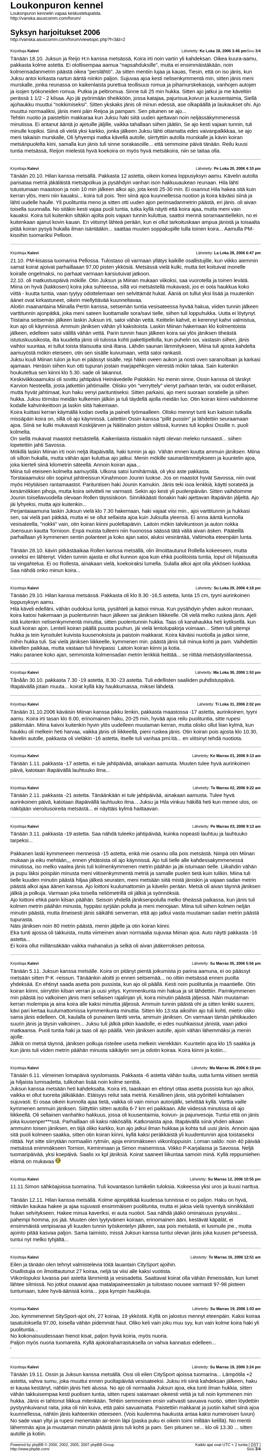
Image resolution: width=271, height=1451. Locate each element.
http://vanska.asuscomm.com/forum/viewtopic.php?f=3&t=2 (67, 39)
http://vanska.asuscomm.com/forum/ (45, 18)
